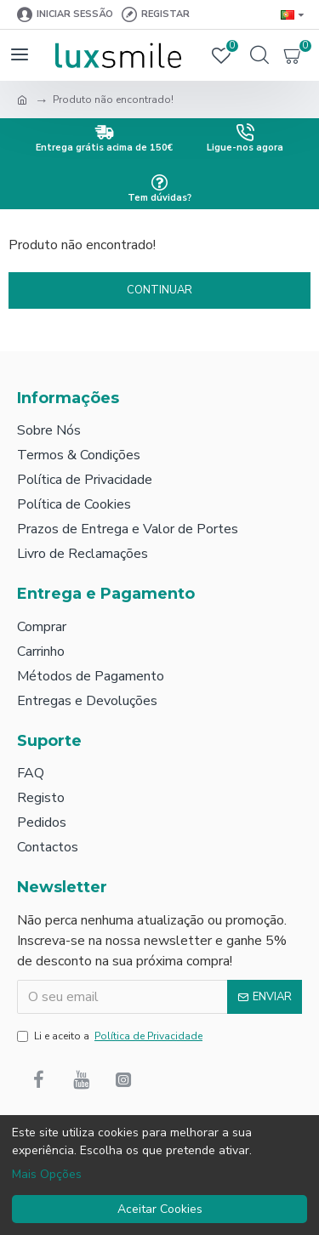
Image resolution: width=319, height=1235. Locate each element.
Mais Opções (47, 1174)
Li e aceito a (111, 1036)
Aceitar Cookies (159, 1209)
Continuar (159, 290)
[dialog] (159, 1175)
